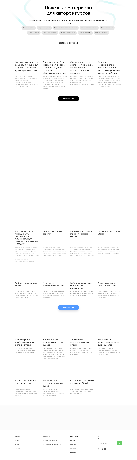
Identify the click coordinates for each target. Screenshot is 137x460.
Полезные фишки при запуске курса (65, 27)
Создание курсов (28, 27)
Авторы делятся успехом (89, 27)
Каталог (17, 440)
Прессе (17, 448)
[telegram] (102, 449)
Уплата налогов (34, 32)
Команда (73, 444)
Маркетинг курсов (44, 27)
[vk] (99, 449)
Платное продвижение (68, 32)
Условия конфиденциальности (52, 444)
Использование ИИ (85, 32)
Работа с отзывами (101, 32)
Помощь (72, 440)
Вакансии (73, 452)
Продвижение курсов (49, 32)
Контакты (73, 448)
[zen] (105, 449)
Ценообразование (107, 27)
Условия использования (50, 440)
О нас (17, 444)
